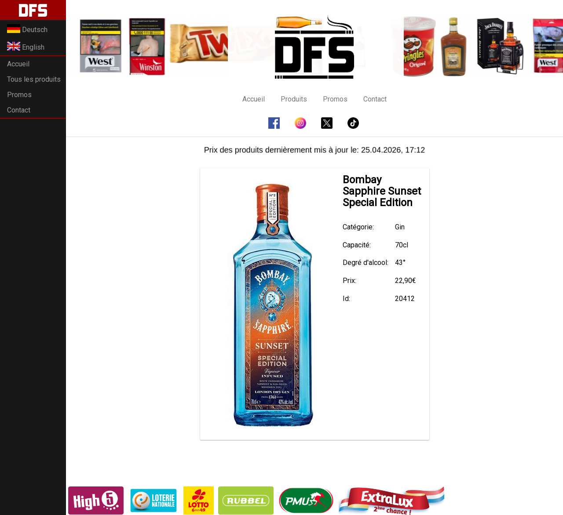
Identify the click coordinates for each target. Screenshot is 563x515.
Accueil (18, 64)
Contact (18, 110)
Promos (19, 95)
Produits (294, 99)
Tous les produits (34, 79)
